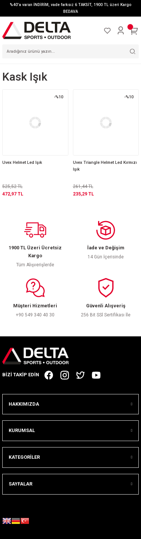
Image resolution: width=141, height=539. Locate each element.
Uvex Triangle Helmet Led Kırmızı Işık (105, 166)
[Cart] (134, 30)
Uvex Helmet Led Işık (22, 162)
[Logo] (36, 30)
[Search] (70, 51)
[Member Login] (120, 30)
